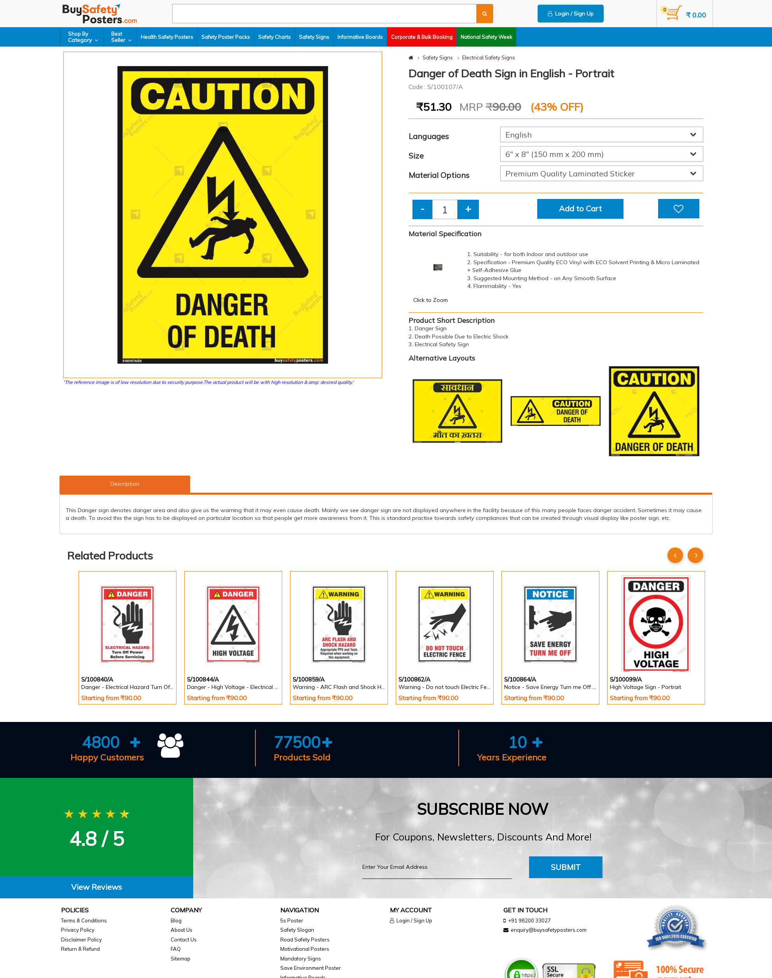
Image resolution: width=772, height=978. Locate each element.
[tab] (96, 887)
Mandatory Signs (300, 958)
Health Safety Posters (167, 37)
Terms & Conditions (84, 920)
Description (124, 483)
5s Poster (291, 920)
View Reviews (96, 887)
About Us (181, 930)
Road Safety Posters (305, 939)
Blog (176, 920)
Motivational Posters (304, 949)
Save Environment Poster (310, 968)
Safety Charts (274, 37)
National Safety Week (486, 37)
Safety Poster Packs (225, 37)
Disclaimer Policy (81, 939)
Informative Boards (360, 37)
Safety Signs (314, 37)
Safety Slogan (297, 930)
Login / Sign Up (571, 13)
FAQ (176, 949)
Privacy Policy (77, 930)
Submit (566, 867)
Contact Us (184, 939)
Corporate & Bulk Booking (421, 37)
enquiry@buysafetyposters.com (549, 930)
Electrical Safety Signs (488, 57)
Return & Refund (80, 949)
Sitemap (180, 958)
